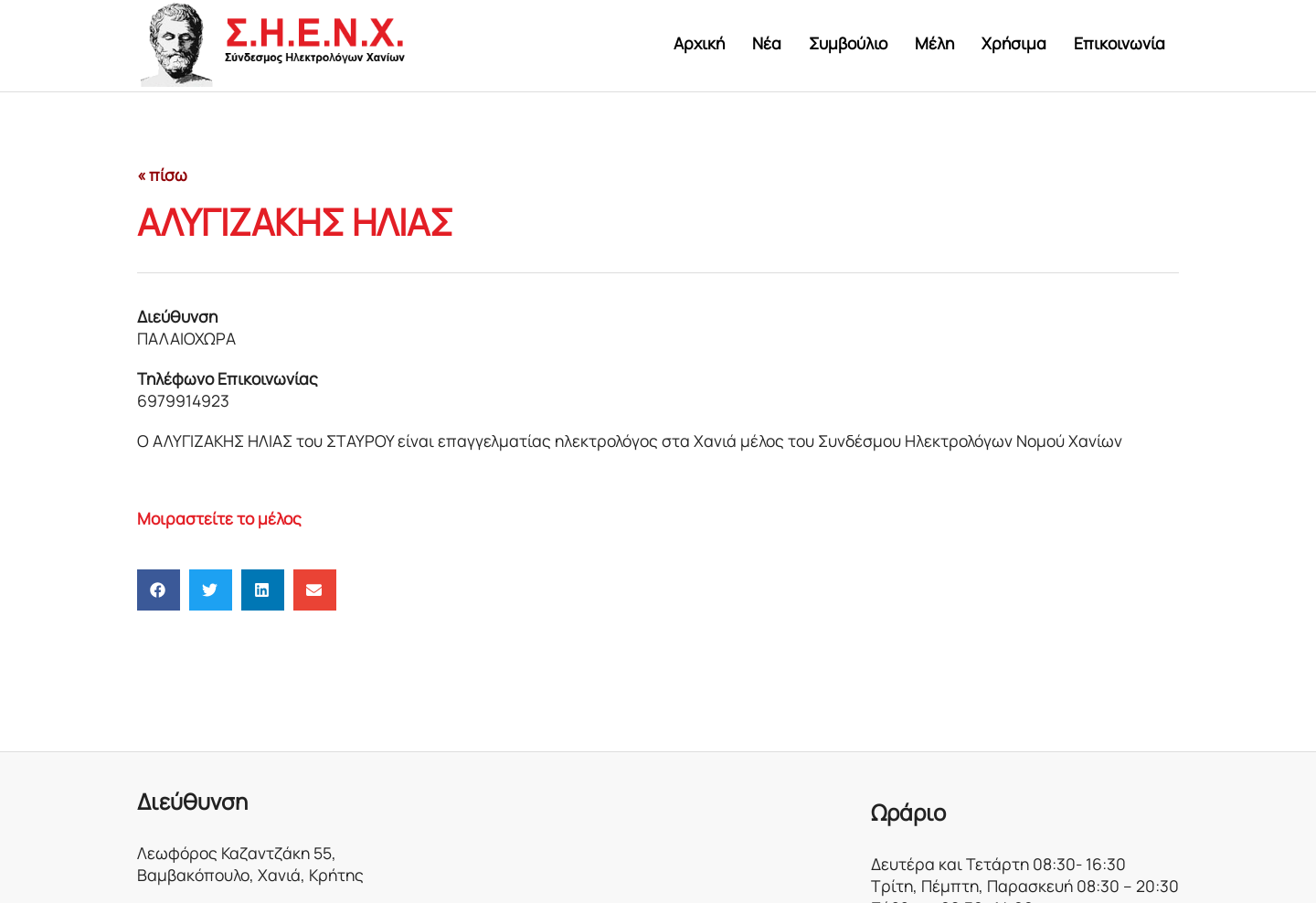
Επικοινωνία (1119, 43)
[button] (158, 590)
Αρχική (699, 43)
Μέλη (934, 43)
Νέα (766, 43)
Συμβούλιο (848, 43)
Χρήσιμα (1014, 43)
